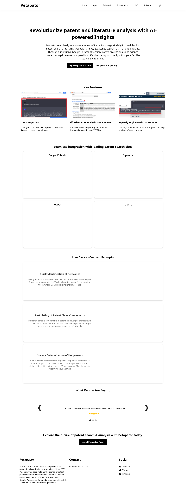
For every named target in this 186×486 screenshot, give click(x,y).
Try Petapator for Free (80, 65)
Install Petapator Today (93, 442)
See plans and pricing (106, 65)
